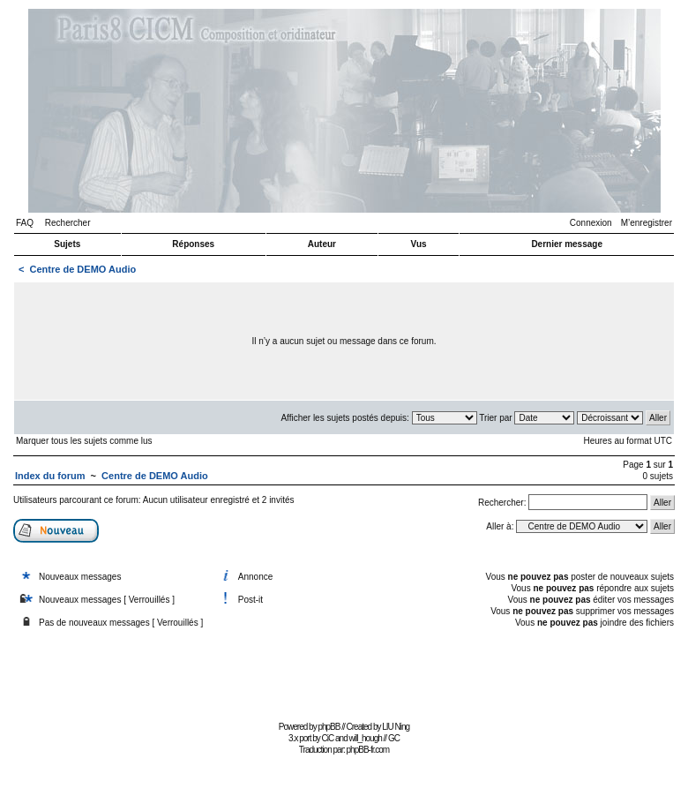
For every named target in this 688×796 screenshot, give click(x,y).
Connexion (591, 223)
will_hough (365, 738)
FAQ (25, 223)
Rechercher (68, 223)
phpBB (329, 727)
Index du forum (50, 475)
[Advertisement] (344, 676)
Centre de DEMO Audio (83, 269)
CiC (328, 738)
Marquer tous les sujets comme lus (84, 441)
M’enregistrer (646, 223)
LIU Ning (395, 727)
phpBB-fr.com (368, 750)
